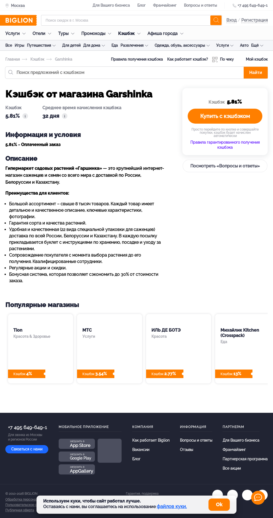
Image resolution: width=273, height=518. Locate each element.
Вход (231, 20)
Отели (43, 33)
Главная (12, 59)
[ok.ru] (232, 495)
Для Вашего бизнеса (111, 5)
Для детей (71, 45)
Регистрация (254, 20)
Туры (67, 33)
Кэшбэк (130, 33)
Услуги (16, 33)
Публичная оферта (19, 510)
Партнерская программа (245, 459)
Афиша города (166, 33)
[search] (216, 20)
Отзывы (186, 450)
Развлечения (132, 45)
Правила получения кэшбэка (137, 59)
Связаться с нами (26, 449)
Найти (255, 72)
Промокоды (97, 33)
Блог (141, 5)
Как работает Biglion (151, 440)
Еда (114, 45)
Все (8, 45)
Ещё (255, 45)
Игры (19, 45)
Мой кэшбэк (253, 59)
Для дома (91, 45)
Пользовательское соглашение (29, 505)
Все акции (232, 468)
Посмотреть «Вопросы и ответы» (225, 165)
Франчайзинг (164, 5)
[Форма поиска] (131, 20)
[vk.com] (217, 495)
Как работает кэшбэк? (187, 59)
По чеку (223, 59)
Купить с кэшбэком (225, 116)
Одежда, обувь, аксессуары (180, 45)
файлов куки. (172, 506)
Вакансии (140, 450)
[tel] (247, 495)
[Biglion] (21, 20)
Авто (244, 45)
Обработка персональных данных (31, 499)
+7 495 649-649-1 (253, 5)
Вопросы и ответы (200, 5)
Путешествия (39, 45)
